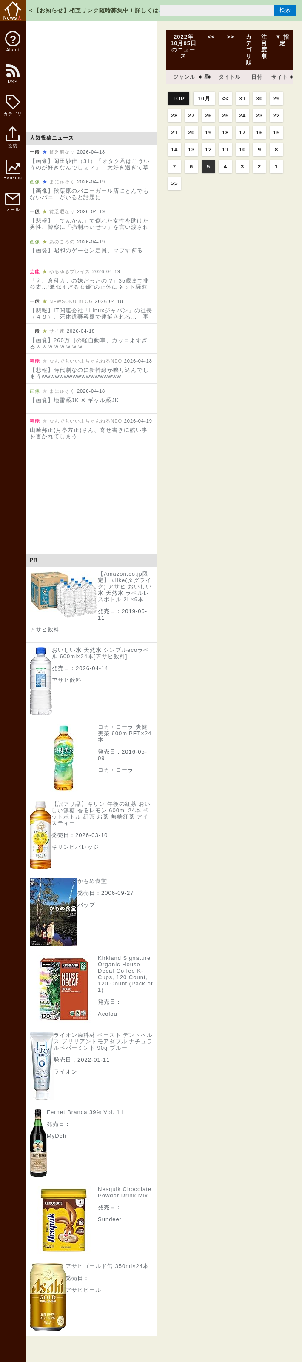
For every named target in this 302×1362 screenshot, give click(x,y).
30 (259, 98)
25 (225, 115)
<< (211, 37)
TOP (178, 98)
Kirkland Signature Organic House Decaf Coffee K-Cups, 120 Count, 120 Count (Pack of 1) (125, 974)
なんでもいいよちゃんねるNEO (85, 360)
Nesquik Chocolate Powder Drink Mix (124, 1192)
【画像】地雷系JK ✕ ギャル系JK (74, 400)
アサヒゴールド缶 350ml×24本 (107, 1266)
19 (208, 132)
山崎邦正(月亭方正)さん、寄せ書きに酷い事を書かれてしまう (89, 433)
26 (208, 115)
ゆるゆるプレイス (69, 271)
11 (225, 149)
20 (191, 132)
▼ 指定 (282, 40)
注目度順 (264, 46)
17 (242, 132)
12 (208, 149)
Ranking (12, 170)
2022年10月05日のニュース (184, 46)
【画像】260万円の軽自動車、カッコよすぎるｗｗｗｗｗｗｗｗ (89, 343)
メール (12, 202)
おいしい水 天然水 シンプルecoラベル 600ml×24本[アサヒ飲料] (100, 653)
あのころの (62, 241)
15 (276, 132)
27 (191, 115)
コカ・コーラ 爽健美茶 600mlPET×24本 (124, 733)
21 (174, 132)
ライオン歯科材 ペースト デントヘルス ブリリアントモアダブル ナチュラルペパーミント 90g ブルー (103, 1041)
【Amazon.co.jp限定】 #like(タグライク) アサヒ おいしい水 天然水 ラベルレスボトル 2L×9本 (125, 586)
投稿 (13, 141)
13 (191, 149)
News (13, 10)
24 (242, 115)
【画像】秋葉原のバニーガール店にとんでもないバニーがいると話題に (89, 194)
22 (276, 115)
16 (259, 132)
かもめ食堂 (92, 881)
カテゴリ (12, 105)
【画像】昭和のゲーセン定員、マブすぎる (86, 250)
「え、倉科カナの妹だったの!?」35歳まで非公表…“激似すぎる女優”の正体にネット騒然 (89, 283)
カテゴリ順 (249, 50)
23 (259, 115)
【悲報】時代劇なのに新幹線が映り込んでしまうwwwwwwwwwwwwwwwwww (89, 373)
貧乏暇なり (62, 151)
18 (225, 132)
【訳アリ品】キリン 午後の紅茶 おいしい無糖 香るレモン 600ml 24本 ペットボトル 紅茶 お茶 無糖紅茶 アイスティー (101, 813)
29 (276, 98)
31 (242, 98)
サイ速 (57, 331)
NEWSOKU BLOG (71, 301)
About (12, 41)
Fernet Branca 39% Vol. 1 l (85, 1112)
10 (242, 149)
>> (230, 37)
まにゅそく (62, 181)
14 (174, 149)
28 (174, 115)
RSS (12, 78)
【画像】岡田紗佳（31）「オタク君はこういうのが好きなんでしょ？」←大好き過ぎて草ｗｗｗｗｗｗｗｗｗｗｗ (90, 167)
